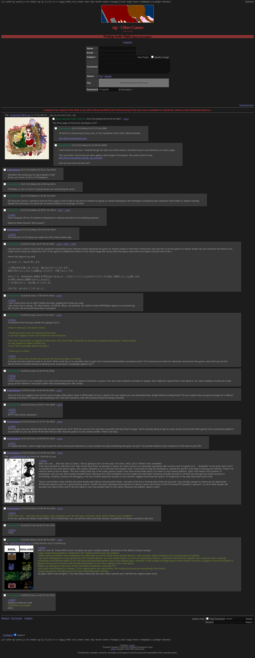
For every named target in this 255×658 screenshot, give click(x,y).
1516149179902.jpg (20, 117)
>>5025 (60, 511)
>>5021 (59, 407)
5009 (104, 148)
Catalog (28, 621)
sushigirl (157, 2)
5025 (52, 528)
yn (4, 2)
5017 (51, 317)
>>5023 (59, 441)
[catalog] (127, 42)
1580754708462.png (20, 546)
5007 (118, 121)
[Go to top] (16, 621)
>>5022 (59, 424)
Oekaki (108, 79)
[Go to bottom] (145, 37)
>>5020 (67, 213)
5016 (51, 298)
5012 (53, 198)
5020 (52, 407)
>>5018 (59, 298)
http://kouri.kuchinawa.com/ (73, 141)
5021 (52, 424)
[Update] (7, 637)
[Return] (135, 37)
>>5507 (73, 247)
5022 (52, 441)
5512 (52, 598)
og (39, 2)
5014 (53, 232)
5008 (104, 131)
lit (28, 2)
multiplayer (145, 2)
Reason (209, 624)
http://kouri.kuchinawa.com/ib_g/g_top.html (81, 160)
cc (54, 2)
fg (13, 2)
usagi (129, 2)
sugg (61, 2)
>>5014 (60, 213)
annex (106, 2)
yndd (8, 2)
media (33, 2)
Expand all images (246, 108)
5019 (51, 393)
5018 (51, 373)
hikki (68, 2)
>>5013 (126, 122)
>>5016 (59, 247)
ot (50, 2)
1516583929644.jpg (20, 459)
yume (18, 2)
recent (98, 2)
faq (92, 2)
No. (114, 121)
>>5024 (60, 456)
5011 (53, 186)
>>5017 (66, 247)
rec (73, 2)
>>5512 (60, 542)
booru (136, 2)
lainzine (166, 2)
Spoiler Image (162, 57)
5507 (52, 542)
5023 (52, 455)
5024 (52, 511)
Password (220, 621)
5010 (53, 172)
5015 (51, 246)
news (80, 2)
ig (42, 2)
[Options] (249, 2)
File (100, 79)
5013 (53, 212)
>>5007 (12, 217)
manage (114, 2)
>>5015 (12, 303)
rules (87, 2)
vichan (132, 648)
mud (123, 2)
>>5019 (12, 414)
